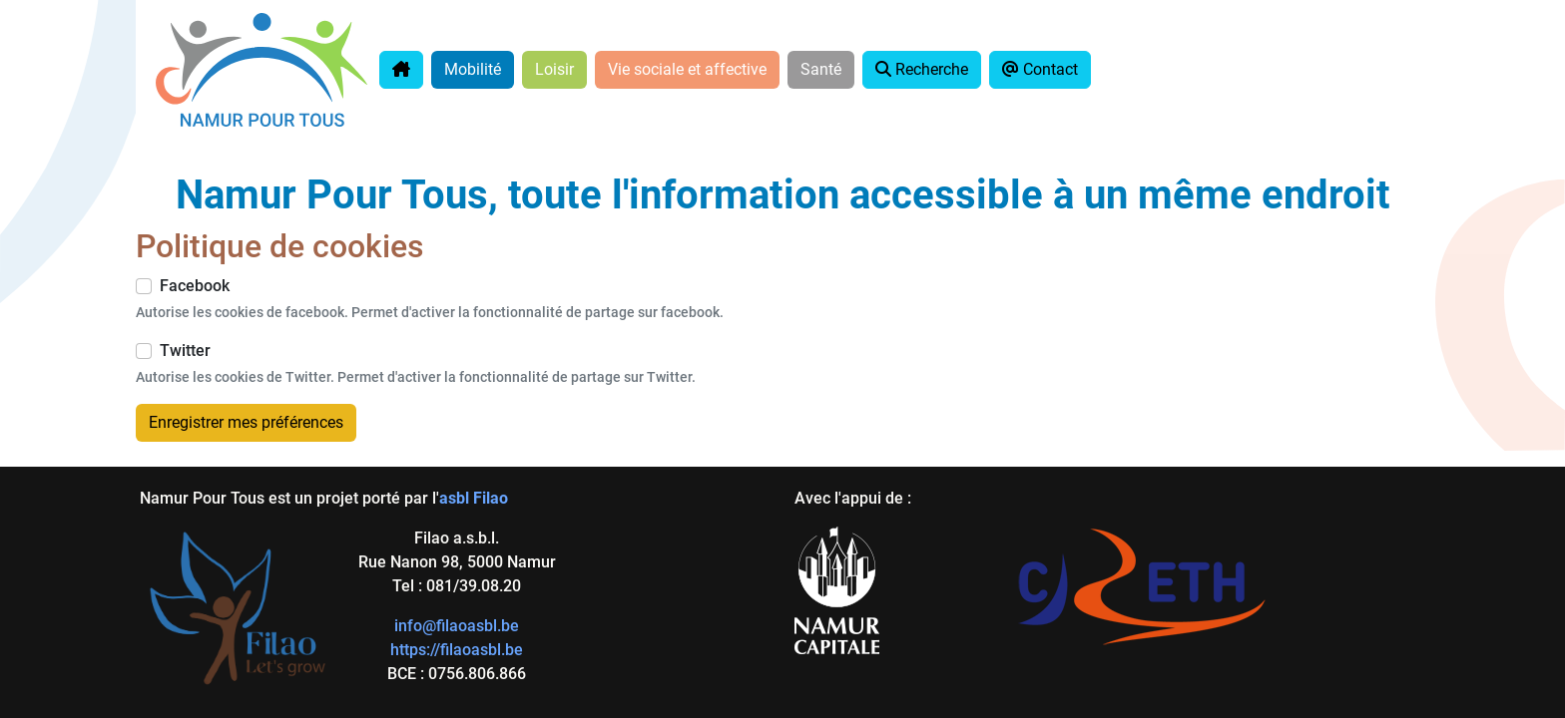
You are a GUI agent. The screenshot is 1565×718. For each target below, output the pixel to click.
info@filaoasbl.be (456, 625)
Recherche (921, 69)
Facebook (195, 285)
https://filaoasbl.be (456, 649)
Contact (1040, 69)
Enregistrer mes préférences (246, 422)
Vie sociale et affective (687, 69)
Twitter (185, 350)
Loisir (554, 69)
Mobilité (472, 69)
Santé (820, 69)
